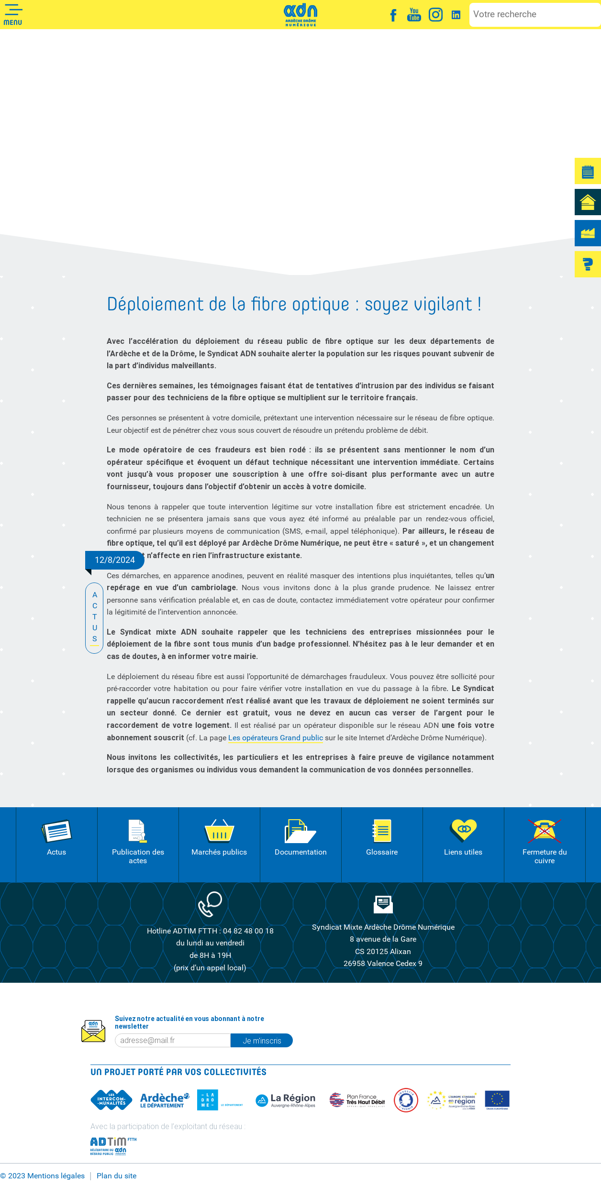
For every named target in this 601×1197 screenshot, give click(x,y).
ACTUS (94, 617)
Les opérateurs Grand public (275, 737)
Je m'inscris (262, 1040)
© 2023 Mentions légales (42, 1175)
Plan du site (116, 1175)
